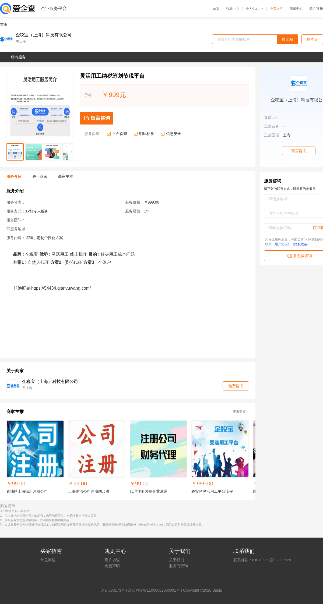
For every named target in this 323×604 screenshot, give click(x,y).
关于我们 (176, 560)
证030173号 (115, 590)
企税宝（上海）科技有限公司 (44, 35)
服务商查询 (178, 566)
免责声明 (112, 566)
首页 (216, 8)
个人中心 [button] (254, 9)
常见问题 (47, 560)
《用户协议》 (281, 244)
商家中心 (296, 8)
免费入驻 (276, 8)
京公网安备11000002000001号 (154, 590)
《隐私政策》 (300, 244)
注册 (320, 8)
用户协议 (112, 560)
